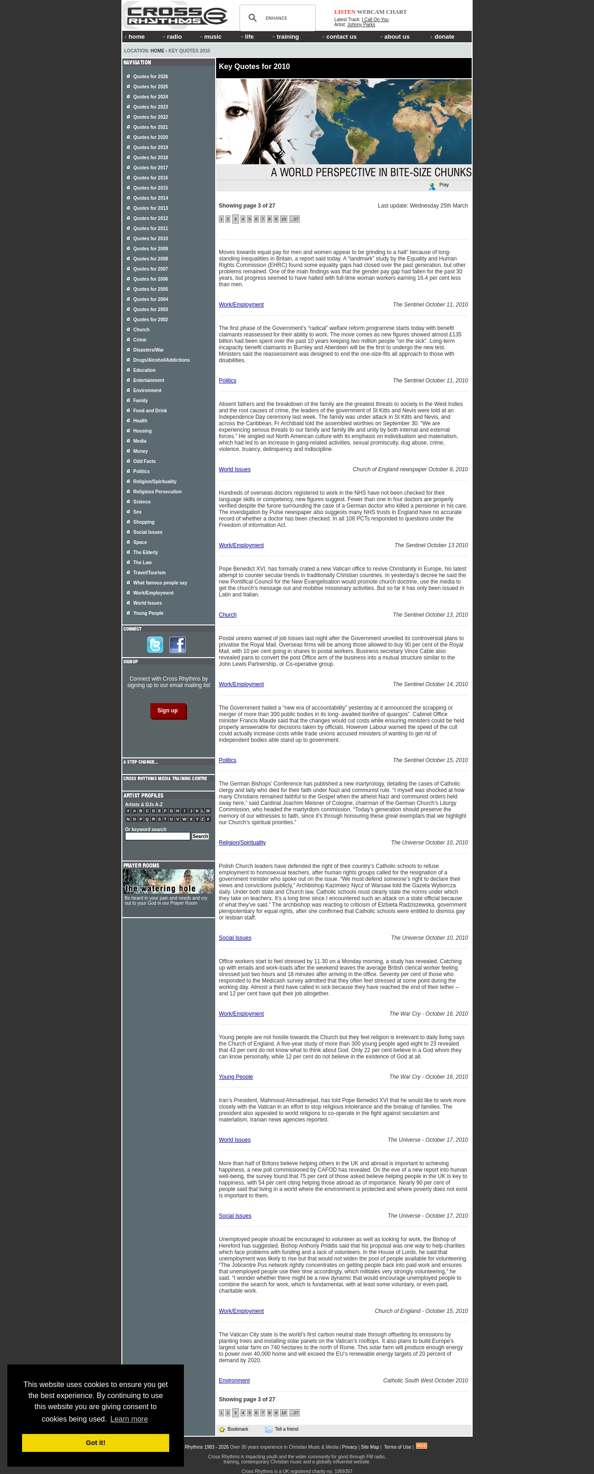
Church (228, 615)
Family (140, 400)
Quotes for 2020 (150, 137)
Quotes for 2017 (150, 167)
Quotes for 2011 (150, 228)
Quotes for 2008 (150, 258)
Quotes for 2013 (150, 208)
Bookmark (233, 1429)
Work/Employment (241, 304)
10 (283, 219)
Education (144, 370)
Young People (236, 1077)
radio (171, 36)
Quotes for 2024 (150, 96)
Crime (139, 339)
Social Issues (235, 938)
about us (394, 36)
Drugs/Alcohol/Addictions (161, 360)
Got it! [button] (95, 1442)
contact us (339, 36)
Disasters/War (148, 350)
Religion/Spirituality (242, 842)
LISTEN (345, 11)
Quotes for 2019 (150, 147)
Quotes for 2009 (150, 248)
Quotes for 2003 (150, 309)
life (247, 36)
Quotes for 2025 (150, 86)
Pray (438, 186)
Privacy (349, 1447)
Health (140, 420)
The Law (142, 562)
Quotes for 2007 (150, 269)
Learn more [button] (129, 1419)
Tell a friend (281, 1429)
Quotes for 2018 (150, 157)
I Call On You (375, 19)
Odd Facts (144, 461)
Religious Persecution (157, 491)
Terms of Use (397, 1447)
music (210, 36)
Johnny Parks (361, 24)
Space (140, 542)
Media (139, 441)
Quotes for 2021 (150, 127)
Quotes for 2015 (150, 188)
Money (140, 451)
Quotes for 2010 (150, 238)
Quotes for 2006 (150, 279)
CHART (396, 11)
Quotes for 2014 (150, 198)
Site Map (370, 1447)
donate (442, 36)
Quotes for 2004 (150, 299)
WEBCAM (370, 11)
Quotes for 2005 (150, 289)
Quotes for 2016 (150, 177)
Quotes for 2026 (150, 76)
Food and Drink (150, 410)
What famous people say (160, 582)
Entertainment (148, 380)
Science (142, 501)
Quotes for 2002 (150, 319)
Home (158, 50)
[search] (276, 17)
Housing (142, 431)
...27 (295, 219)
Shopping (143, 522)
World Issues (235, 469)
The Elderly (145, 552)
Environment (234, 1380)
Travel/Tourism (149, 572)
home (135, 36)
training (285, 36)
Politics (227, 380)
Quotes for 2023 (150, 107)
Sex (137, 511)
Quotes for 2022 (150, 117)
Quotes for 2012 (150, 218)
